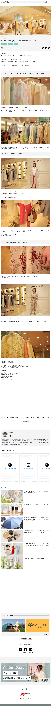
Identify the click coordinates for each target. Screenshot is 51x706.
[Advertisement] (25, 583)
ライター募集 (22, 701)
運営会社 (29, 698)
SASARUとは (22, 698)
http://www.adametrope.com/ (8, 379)
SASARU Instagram (7, 450)
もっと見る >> (45, 635)
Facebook (25, 650)
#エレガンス (10, 43)
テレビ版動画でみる (25, 421)
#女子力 (15, 43)
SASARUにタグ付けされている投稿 (10, 481)
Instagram (31, 650)
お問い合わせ (29, 701)
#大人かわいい (4, 43)
